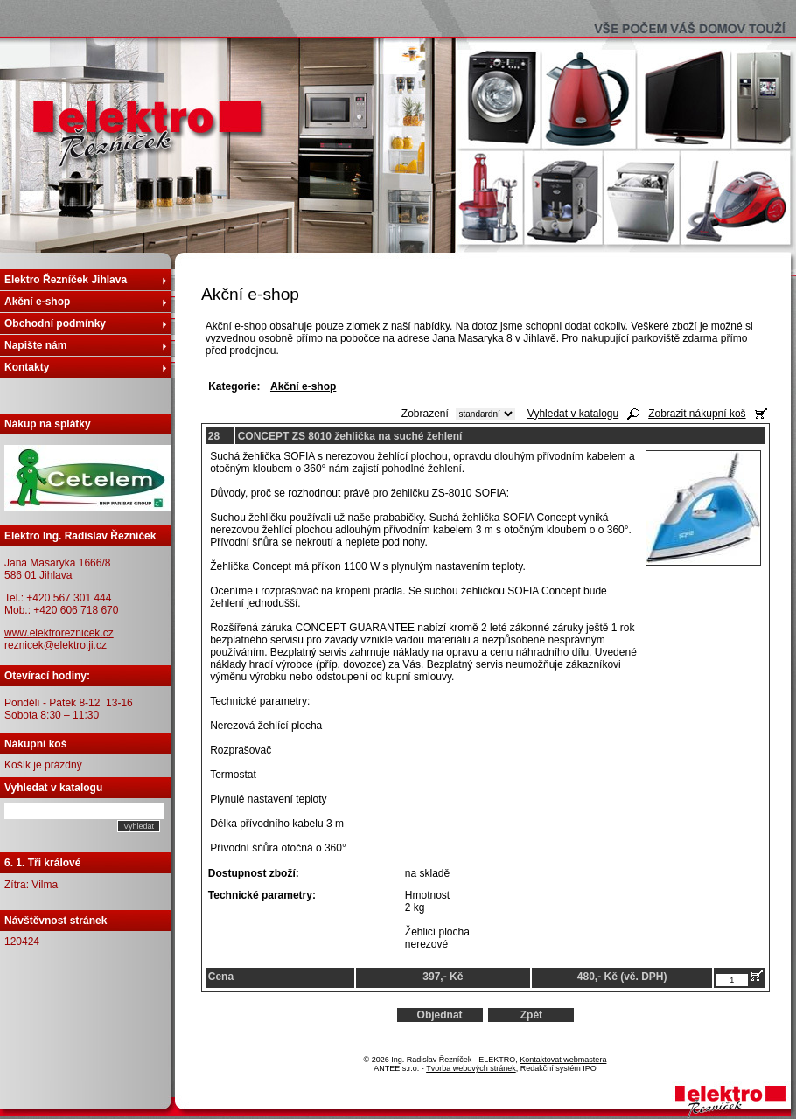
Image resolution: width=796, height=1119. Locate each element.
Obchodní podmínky (55, 323)
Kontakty (26, 367)
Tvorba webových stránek (471, 1068)
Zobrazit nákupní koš (696, 413)
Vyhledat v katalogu (572, 413)
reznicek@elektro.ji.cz (55, 645)
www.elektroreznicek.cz (59, 633)
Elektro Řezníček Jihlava (65, 280)
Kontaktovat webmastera (563, 1059)
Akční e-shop (37, 301)
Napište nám (35, 345)
